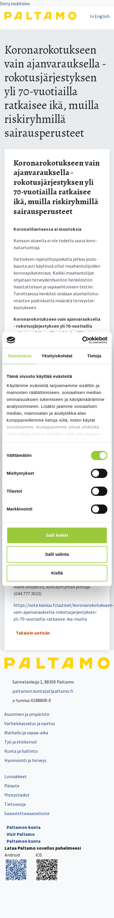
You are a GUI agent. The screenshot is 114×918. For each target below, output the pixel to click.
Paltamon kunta (24, 827)
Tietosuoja (15, 804)
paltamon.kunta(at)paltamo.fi (38, 691)
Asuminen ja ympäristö (27, 714)
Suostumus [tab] (20, 355)
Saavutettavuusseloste (27, 813)
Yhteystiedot (17, 795)
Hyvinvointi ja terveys (25, 760)
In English (100, 16)
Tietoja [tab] (94, 355)
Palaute (12, 786)
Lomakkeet (15, 776)
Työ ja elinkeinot (20, 742)
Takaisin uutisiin (33, 633)
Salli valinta (57, 554)
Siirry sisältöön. (15, 3)
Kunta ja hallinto (21, 751)
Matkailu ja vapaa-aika (26, 732)
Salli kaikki (57, 535)
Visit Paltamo (21, 834)
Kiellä (57, 572)
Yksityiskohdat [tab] (56, 355)
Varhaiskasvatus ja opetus (29, 723)
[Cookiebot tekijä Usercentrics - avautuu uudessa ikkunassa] (82, 340)
